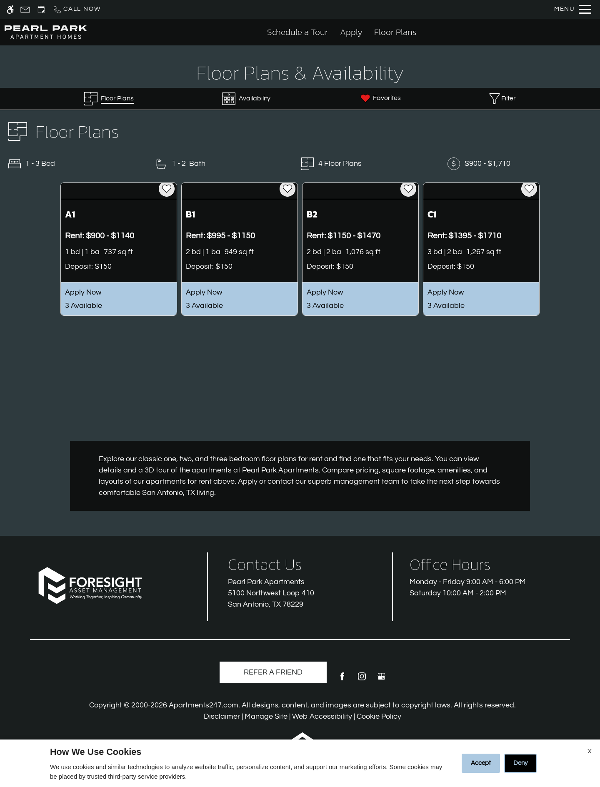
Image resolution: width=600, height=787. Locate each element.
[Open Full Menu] (572, 9)
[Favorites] (380, 99)
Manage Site (266, 716)
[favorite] (167, 189)
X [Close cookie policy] (590, 751)
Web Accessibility (322, 716)
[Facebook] (342, 679)
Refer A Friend (273, 672)
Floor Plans (395, 31)
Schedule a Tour (297, 31)
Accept (481, 763)
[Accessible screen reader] (10, 9)
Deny (520, 763)
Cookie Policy (379, 716)
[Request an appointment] (41, 9)
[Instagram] (362, 679)
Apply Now (83, 292)
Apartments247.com (203, 705)
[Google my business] (381, 679)
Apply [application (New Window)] (351, 31)
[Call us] (76, 9)
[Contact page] (25, 9)
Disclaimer (222, 716)
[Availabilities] (246, 99)
